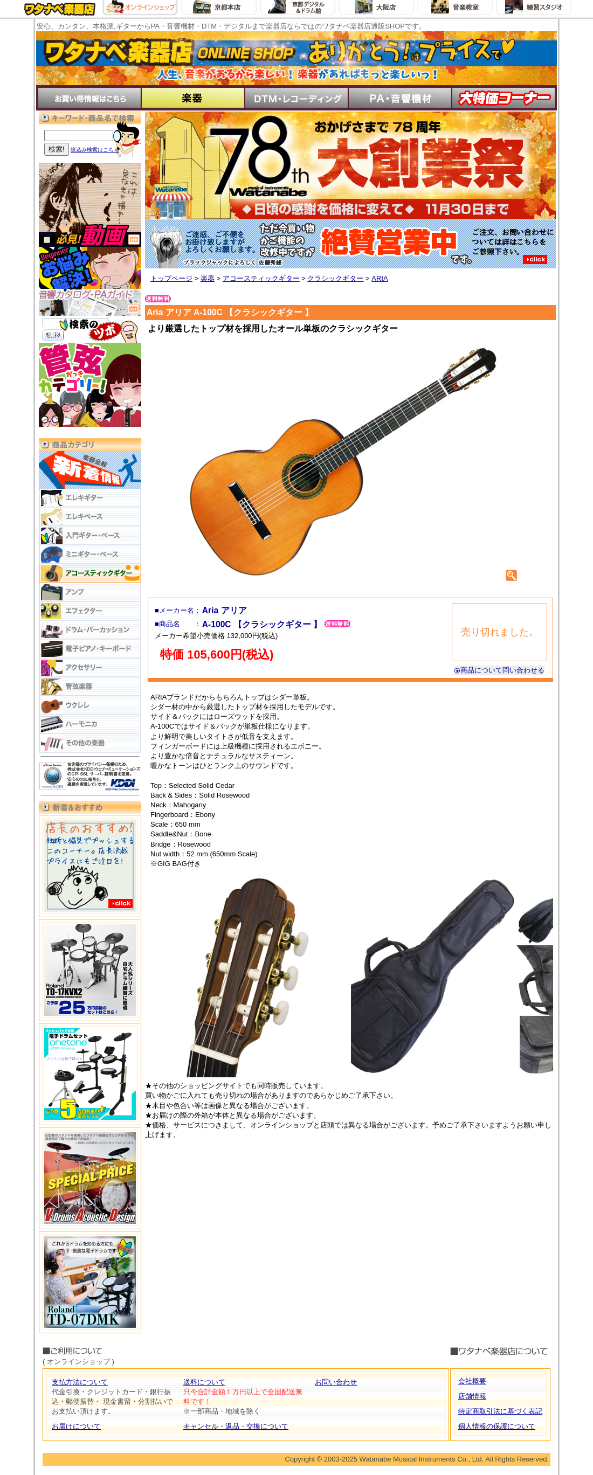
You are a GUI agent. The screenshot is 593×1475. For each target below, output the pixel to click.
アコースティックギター (261, 278)
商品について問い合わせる (499, 670)
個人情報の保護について (496, 1426)
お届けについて (76, 1426)
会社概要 (472, 1381)
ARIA (379, 278)
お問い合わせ (336, 1382)
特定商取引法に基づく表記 (500, 1411)
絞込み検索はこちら (95, 150)
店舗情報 (472, 1396)
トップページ (171, 278)
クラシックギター (335, 278)
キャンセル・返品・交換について (235, 1426)
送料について (204, 1382)
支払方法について (80, 1382)
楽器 (208, 278)
